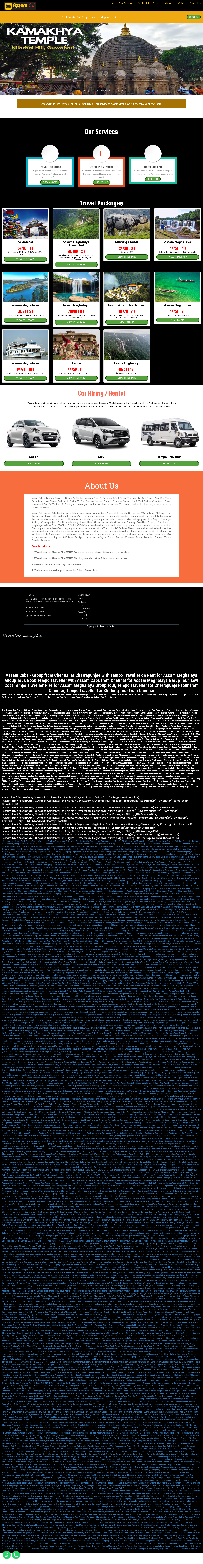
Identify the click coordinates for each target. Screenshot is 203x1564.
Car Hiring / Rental (101, 393)
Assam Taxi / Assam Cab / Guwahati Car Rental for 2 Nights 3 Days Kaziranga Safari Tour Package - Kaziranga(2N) (70, 797)
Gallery (181, 3)
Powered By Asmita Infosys (22, 635)
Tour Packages (126, 3)
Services (157, 3)
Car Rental (143, 3)
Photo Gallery (83, 615)
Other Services (84, 608)
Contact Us (195, 3)
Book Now (193, 17)
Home (112, 3)
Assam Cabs (107, 626)
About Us (169, 3)
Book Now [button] (33, 463)
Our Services (101, 131)
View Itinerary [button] (25, 259)
